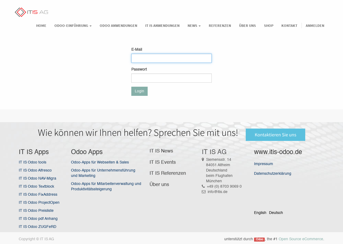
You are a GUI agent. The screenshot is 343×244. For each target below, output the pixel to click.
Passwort (139, 69)
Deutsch (276, 213)
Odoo (259, 239)
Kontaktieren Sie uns (275, 135)
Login (139, 91)
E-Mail (136, 50)
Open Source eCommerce (301, 239)
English (260, 213)
